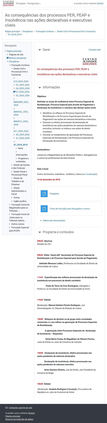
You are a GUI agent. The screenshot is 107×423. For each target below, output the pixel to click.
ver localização (89, 174)
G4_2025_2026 (23, 88)
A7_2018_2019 (15, 34)
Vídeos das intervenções (54, 220)
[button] (39, 49)
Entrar (100, 3)
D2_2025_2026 (23, 95)
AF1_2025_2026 (21, 131)
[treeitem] (17, 141)
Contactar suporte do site (18, 407)
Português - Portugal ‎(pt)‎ (27, 3)
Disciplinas (28, 31)
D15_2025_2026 (21, 81)
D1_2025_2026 (23, 85)
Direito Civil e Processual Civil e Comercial (76, 31)
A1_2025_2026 (23, 138)
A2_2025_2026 (23, 134)
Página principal (12, 31)
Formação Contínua (45, 31)
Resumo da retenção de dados (19, 419)
